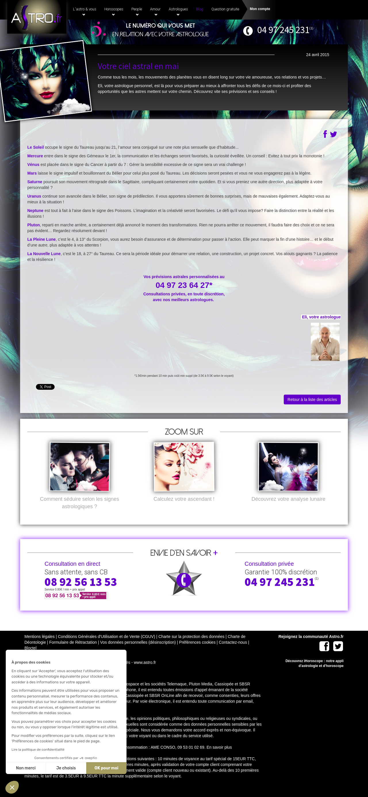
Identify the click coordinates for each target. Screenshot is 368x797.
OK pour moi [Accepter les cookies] (60, 768)
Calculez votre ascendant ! (184, 508)
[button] (12, 787)
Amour (155, 11)
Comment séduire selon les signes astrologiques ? (79, 512)
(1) (311, 28)
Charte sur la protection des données (191, 646)
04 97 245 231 (283, 30)
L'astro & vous (84, 11)
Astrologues (178, 11)
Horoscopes (113, 11)
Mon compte (260, 9)
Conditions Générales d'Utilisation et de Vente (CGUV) (106, 646)
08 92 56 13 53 (81, 591)
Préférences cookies (197, 651)
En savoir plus (219, 756)
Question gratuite (225, 9)
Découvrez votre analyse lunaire (288, 508)
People (136, 11)
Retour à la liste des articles (312, 399)
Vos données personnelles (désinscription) (138, 651)
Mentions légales (39, 646)
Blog (199, 9)
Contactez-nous (233, 651)
